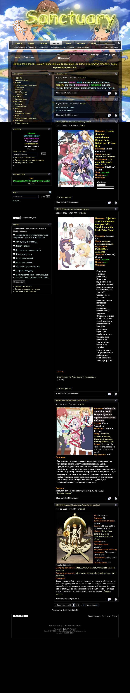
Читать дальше (64, 197)
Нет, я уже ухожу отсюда (26, 241)
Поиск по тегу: (19, 151)
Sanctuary (106, 616)
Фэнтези (111, 157)
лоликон (105, 434)
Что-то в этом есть (24, 254)
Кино (17, 115)
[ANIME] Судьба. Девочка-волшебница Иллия (73, 122)
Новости (18, 43)
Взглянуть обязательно (25, 157)
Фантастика (106, 531)
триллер (109, 536)
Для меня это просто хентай (28, 250)
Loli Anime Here (61, 74)
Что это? (31, 183)
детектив (98, 534)
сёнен (96, 539)
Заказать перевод (21, 123)
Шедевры (18, 111)
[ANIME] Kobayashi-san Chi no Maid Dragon (72, 400)
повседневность (102, 244)
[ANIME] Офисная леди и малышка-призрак (72, 209)
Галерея (43, 43)
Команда (19, 120)
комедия (106, 154)
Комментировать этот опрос (27, 289)
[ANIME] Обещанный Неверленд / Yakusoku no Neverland (78, 505)
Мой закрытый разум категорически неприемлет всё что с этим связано (30, 236)
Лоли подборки (83, 47)
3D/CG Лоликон (68, 47)
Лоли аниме (43, 47)
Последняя (92, 605)
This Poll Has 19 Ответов (25, 291)
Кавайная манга (21, 99)
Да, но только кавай (24, 258)
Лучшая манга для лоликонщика (29, 160)
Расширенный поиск (110, 47)
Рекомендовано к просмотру (25, 47)
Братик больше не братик (65, 100)
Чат (14, 192)
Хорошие (18, 104)
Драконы (107, 439)
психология (99, 536)
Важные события (21, 80)
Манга (68, 43)
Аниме (56, 43)
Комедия (106, 436)
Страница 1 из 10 (64, 605)
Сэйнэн (97, 436)
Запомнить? (64, 58)
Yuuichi (83, 77)
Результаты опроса (23, 286)
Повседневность (101, 441)
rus (104, 157)
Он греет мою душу (24, 270)
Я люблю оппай (22, 246)
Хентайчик (55, 47)
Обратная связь (94, 616)
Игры (17, 108)
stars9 (82, 125)
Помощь (95, 54)
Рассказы (81, 43)
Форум (31, 43)
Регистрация (109, 54)
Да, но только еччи (24, 262)
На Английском (20, 106)
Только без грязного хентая (28, 266)
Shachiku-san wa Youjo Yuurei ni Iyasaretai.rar (76, 377)
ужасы (106, 534)
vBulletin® (65, 629)
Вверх (114, 616)
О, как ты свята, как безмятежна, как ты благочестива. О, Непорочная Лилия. (31, 276)
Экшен (98, 157)
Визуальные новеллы (23, 113)
